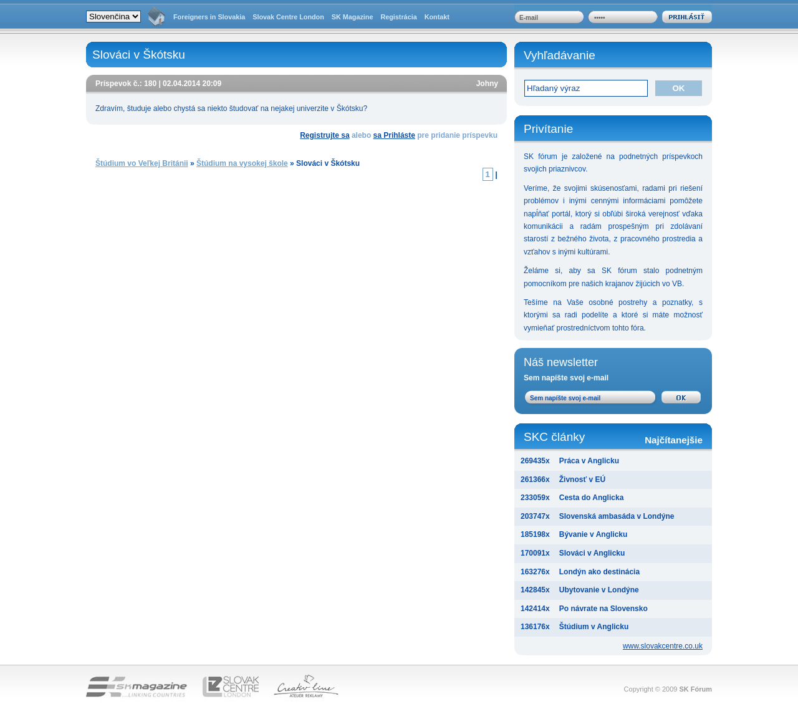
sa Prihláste (394, 135)
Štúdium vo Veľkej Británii (141, 163)
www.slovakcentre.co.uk (663, 646)
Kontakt (437, 17)
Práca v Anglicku (589, 460)
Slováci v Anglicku (592, 553)
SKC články (613, 438)
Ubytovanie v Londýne (599, 590)
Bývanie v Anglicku (593, 534)
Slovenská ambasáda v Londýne (617, 516)
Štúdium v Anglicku (594, 626)
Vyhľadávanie (559, 55)
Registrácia (398, 17)
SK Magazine (352, 17)
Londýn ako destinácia (599, 571)
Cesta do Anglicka (591, 497)
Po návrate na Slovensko (603, 608)
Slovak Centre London (288, 17)
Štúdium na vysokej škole (242, 163)
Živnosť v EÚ (582, 479)
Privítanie (548, 128)
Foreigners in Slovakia (209, 17)
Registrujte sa (324, 135)
